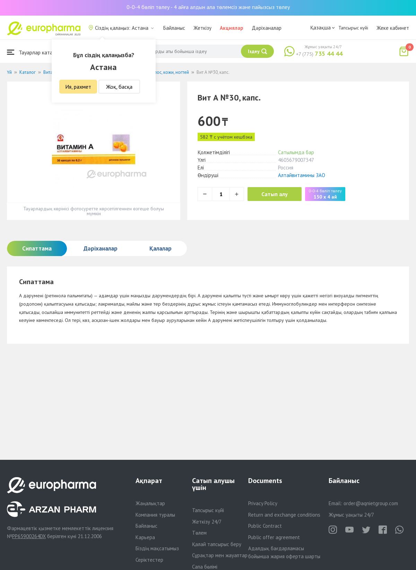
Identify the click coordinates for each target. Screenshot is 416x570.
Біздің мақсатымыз (157, 548)
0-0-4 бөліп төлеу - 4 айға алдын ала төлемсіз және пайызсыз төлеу (208, 6)
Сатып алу (274, 194)
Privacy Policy (262, 503)
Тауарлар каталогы (35, 52)
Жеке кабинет (392, 28)
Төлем (199, 532)
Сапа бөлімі (204, 566)
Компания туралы (155, 514)
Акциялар (231, 28)
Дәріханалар (266, 28)
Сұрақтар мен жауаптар (220, 555)
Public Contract (265, 526)
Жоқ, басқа (119, 86)
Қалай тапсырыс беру (216, 544)
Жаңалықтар (150, 503)
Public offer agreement (274, 537)
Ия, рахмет (78, 86)
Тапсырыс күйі (353, 28)
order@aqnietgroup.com (371, 503)
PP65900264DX (29, 536)
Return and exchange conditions (284, 514)
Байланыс (174, 28)
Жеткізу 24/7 (207, 521)
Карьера (145, 537)
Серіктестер (149, 559)
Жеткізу (202, 28)
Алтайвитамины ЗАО (301, 175)
